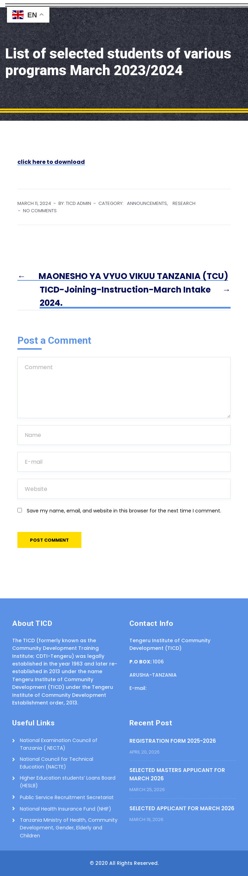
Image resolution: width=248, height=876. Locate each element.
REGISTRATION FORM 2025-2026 (172, 740)
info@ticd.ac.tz (167, 688)
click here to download (51, 162)
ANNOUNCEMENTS (147, 203)
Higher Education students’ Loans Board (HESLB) (67, 781)
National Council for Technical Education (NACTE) (56, 763)
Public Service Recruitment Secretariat (67, 797)
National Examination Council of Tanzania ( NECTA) (58, 744)
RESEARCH (184, 203)
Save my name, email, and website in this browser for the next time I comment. (124, 510)
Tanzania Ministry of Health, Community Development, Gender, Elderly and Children (69, 828)
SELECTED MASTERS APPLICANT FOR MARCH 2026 (177, 774)
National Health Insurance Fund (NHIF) (65, 808)
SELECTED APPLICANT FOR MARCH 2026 (181, 808)
